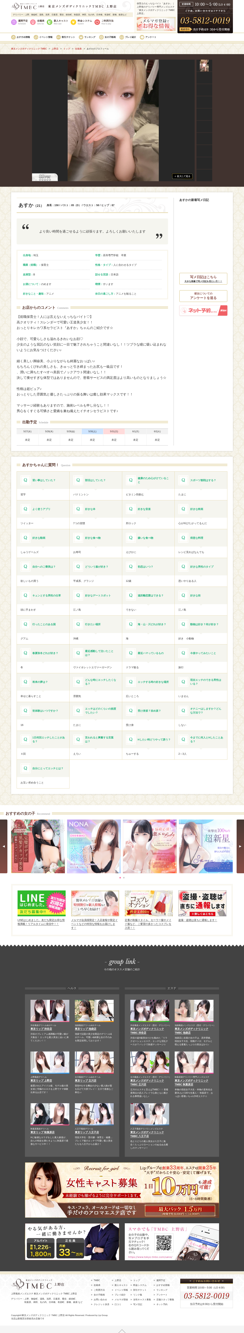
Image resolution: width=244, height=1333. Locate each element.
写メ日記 (137, 1304)
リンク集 (137, 1294)
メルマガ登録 (121, 1299)
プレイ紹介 (130, 37)
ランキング (89, 37)
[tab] (120, 877)
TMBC (97, 1280)
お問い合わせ (100, 1299)
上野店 (118, 1280)
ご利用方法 (107, 22)
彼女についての (203, 296)
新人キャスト (61, 22)
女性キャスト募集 (142, 1299)
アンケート (150, 37)
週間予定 (23, 22)
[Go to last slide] (3, 846)
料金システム (85, 22)
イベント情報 (45, 37)
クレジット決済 (101, 1304)
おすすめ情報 (23, 37)
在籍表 (40, 22)
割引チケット (68, 37)
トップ (136, 1280)
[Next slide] (240, 846)
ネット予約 (161, 1304)
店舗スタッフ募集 (165, 1299)
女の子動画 (110, 37)
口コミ (118, 1304)
